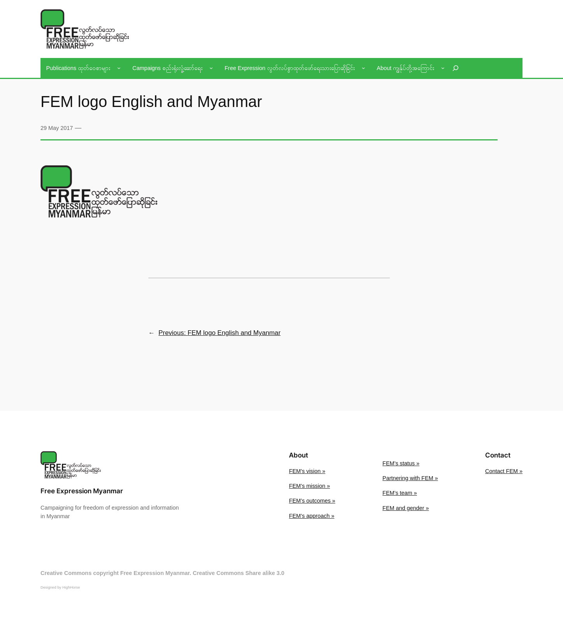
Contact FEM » (504, 471)
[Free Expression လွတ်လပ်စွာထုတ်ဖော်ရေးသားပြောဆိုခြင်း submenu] (363, 68)
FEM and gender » (405, 508)
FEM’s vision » (307, 471)
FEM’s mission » (309, 486)
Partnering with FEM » (410, 478)
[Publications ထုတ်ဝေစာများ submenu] (119, 68)
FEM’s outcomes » (312, 501)
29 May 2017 (56, 128)
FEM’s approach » (311, 516)
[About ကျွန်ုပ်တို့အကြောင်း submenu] (443, 68)
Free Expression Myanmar (81, 491)
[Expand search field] (455, 68)
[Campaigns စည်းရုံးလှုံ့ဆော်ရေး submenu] (211, 68)
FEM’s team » (399, 493)
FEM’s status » (400, 463)
